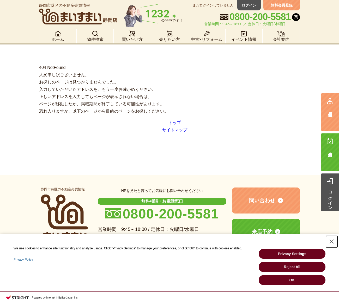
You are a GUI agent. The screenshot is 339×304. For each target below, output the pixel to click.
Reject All (292, 267)
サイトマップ (174, 130)
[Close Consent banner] (331, 241)
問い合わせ (262, 200)
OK (292, 280)
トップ (174, 122)
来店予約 (262, 232)
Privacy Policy (23, 259)
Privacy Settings (292, 254)
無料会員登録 (282, 5)
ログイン (249, 5)
